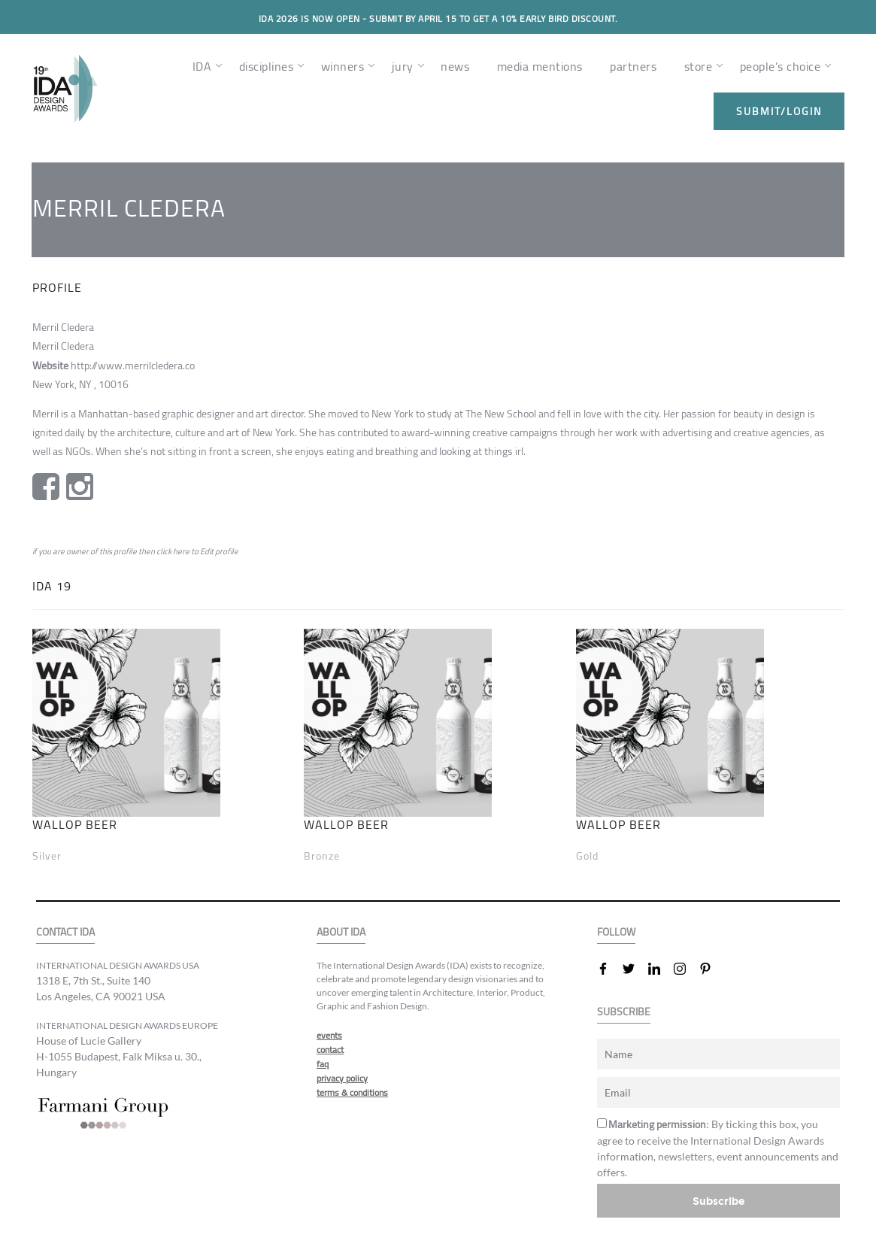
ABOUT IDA (341, 932)
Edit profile (219, 551)
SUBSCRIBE (623, 1012)
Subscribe (719, 1200)
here (181, 551)
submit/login (779, 111)
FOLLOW (616, 932)
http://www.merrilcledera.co (133, 365)
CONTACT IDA (65, 932)
